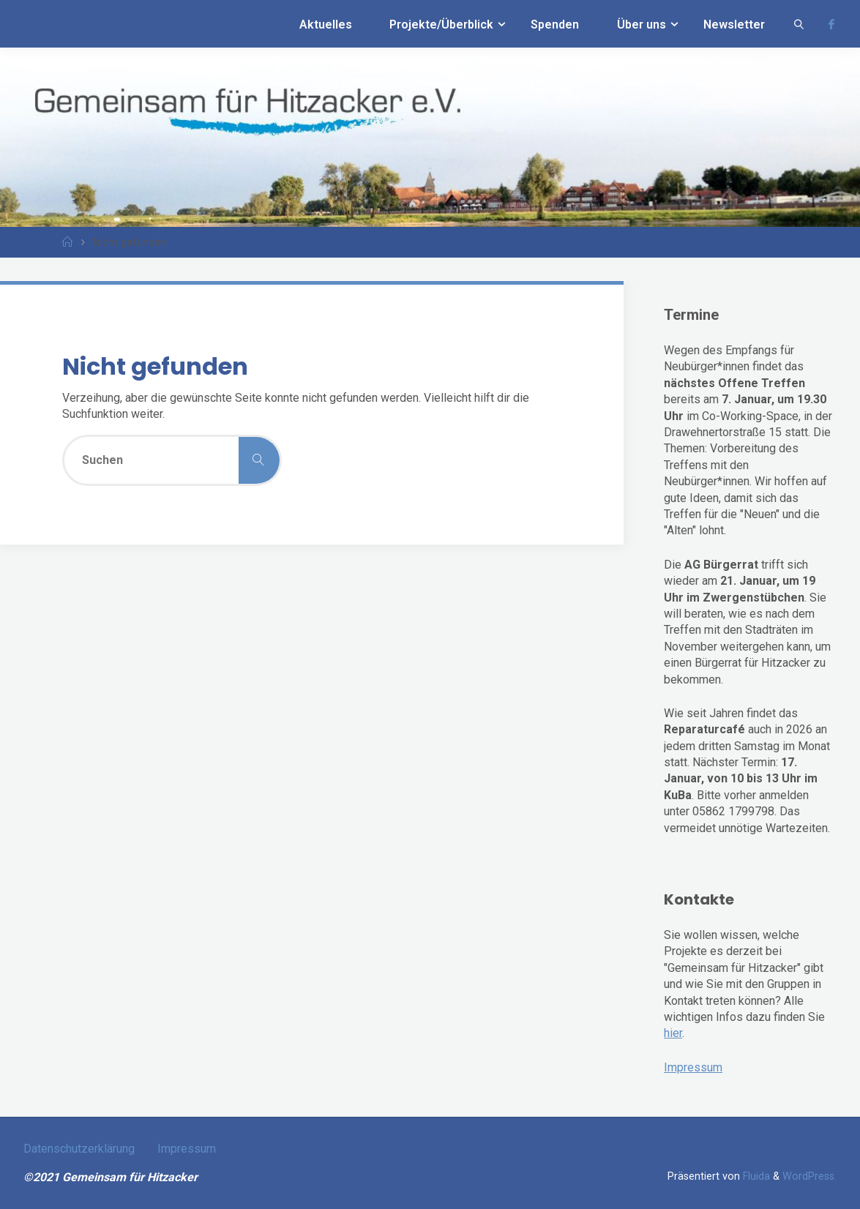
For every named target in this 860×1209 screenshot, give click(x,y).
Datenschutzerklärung (79, 1149)
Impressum (693, 1067)
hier (673, 1033)
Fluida (755, 1176)
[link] (799, 24)
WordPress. (809, 1176)
